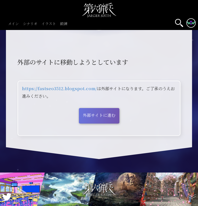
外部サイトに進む (99, 115)
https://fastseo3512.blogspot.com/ (59, 88)
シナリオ (30, 24)
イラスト (48, 24)
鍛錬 (63, 24)
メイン (13, 24)
